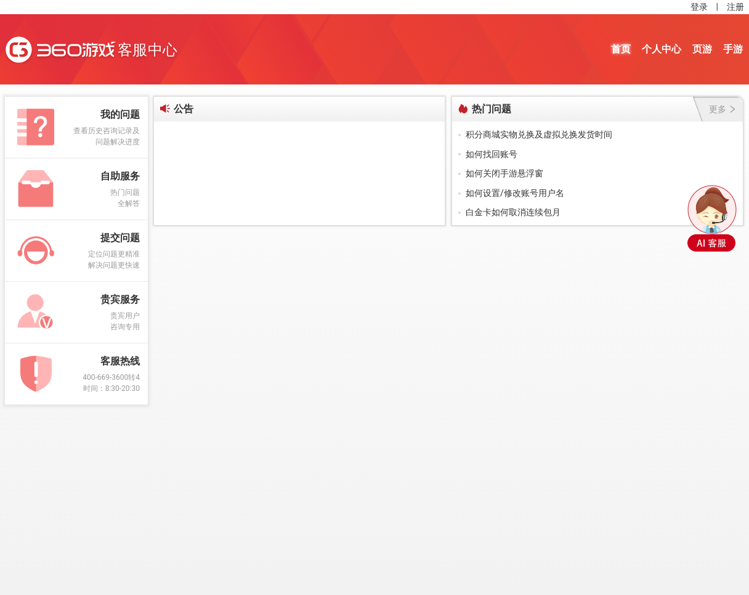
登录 (699, 7)
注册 (735, 7)
